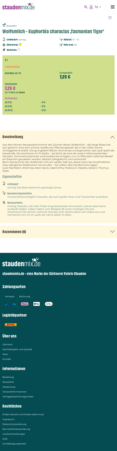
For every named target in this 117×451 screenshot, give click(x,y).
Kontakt (6, 359)
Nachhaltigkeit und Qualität (17, 349)
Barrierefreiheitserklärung (16, 429)
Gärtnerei (7, 344)
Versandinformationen (14, 391)
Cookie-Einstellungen (13, 434)
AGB (4, 439)
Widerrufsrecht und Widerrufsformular (23, 414)
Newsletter (8, 382)
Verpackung (8, 387)
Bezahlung (8, 377)
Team (5, 354)
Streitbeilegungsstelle (14, 443)
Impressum (8, 419)
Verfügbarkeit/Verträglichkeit (18, 396)
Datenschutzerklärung (14, 424)
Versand (22, 92)
